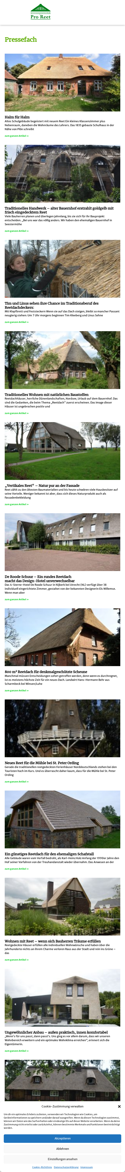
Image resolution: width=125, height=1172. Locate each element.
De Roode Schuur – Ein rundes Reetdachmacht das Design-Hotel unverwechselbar (40, 579)
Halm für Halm (17, 117)
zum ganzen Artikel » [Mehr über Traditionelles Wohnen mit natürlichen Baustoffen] (17, 413)
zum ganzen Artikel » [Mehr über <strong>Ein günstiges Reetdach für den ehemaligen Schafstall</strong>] (17, 868)
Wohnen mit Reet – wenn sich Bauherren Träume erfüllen (53, 941)
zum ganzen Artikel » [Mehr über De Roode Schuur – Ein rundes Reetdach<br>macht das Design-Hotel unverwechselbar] (17, 599)
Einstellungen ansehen (62, 1159)
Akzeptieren (63, 1138)
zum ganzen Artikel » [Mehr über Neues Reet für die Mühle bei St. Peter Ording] (17, 781)
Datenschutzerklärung (66, 1167)
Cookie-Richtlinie (42, 1167)
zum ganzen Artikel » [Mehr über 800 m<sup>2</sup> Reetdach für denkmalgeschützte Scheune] (17, 690)
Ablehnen (62, 1149)
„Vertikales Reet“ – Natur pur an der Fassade (42, 485)
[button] (119, 1106)
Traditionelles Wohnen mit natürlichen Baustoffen (46, 395)
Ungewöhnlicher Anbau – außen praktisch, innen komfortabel (56, 1032)
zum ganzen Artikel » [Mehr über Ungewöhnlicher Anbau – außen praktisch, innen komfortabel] (17, 1050)
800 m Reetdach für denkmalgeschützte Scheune (46, 672)
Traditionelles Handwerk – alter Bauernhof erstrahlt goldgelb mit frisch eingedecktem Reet (59, 210)
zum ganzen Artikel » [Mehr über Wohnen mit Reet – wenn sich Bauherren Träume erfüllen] (17, 959)
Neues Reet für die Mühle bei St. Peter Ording (42, 763)
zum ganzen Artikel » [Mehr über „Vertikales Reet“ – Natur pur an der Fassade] (17, 504)
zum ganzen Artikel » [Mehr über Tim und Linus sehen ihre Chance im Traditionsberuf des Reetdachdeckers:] (17, 322)
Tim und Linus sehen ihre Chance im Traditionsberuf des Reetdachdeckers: (51, 305)
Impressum (86, 1167)
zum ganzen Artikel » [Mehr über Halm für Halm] (17, 135)
